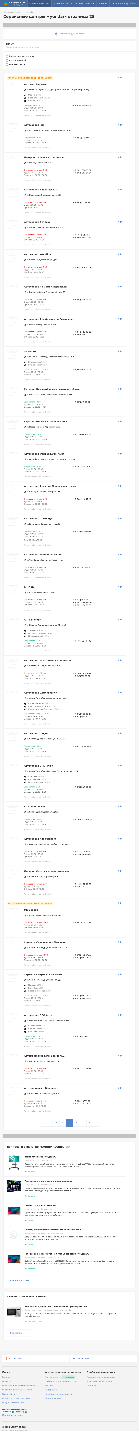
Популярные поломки (13, 1403)
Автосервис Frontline (37, 254)
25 (69, 1123)
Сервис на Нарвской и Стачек (43, 974)
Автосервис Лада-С (36, 733)
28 (90, 1123)
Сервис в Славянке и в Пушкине (45, 942)
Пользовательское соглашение (18, 1386)
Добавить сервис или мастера (60, 1381)
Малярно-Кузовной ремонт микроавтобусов (52, 389)
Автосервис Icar (34, 125)
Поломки (91, 1386)
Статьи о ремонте (85, 3)
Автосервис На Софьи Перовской (45, 287)
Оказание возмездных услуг (17, 1390)
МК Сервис (31, 910)
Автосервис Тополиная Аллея (43, 555)
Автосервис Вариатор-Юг (40, 190)
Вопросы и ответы (62, 3)
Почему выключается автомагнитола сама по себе (53, 1230)
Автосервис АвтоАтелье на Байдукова (48, 319)
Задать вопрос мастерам (99, 1381)
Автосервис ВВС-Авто (38, 1015)
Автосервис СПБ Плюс (38, 766)
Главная (6, 1377)
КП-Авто (29, 587)
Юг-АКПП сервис (35, 806)
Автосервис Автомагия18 (40, 839)
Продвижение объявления (58, 1394)
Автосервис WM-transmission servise (47, 660)
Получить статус (53, 1377)
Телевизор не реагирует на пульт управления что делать (57, 1254)
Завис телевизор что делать (40, 1157)
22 (49, 1123)
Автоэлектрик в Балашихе (41, 1088)
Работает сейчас (18, 64)
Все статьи (19, 1333)
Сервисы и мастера (39, 3)
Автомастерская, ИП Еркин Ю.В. (44, 1056)
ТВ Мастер (30, 351)
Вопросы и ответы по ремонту (103, 1377)
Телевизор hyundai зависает (41, 1206)
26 (76, 1123)
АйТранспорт (32, 620)
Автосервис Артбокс (37, 222)
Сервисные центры (14, 12)
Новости (103, 3)
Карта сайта (8, 1394)
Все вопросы (19, 1280)
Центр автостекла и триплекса (44, 157)
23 (56, 1123)
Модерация (50, 1390)
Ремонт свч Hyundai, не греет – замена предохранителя (56, 1307)
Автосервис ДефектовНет (40, 693)
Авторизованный (18, 60)
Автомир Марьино (35, 84)
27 (83, 1123)
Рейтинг (48, 1386)
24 (63, 1123)
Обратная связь (52, 1398)
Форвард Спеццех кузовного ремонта (48, 871)
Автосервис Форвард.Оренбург (44, 454)
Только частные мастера (22, 56)
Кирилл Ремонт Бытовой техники (45, 421)
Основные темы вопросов (16, 1398)
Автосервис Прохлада (38, 518)
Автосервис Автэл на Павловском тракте (50, 486)
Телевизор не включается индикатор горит (49, 1181)
